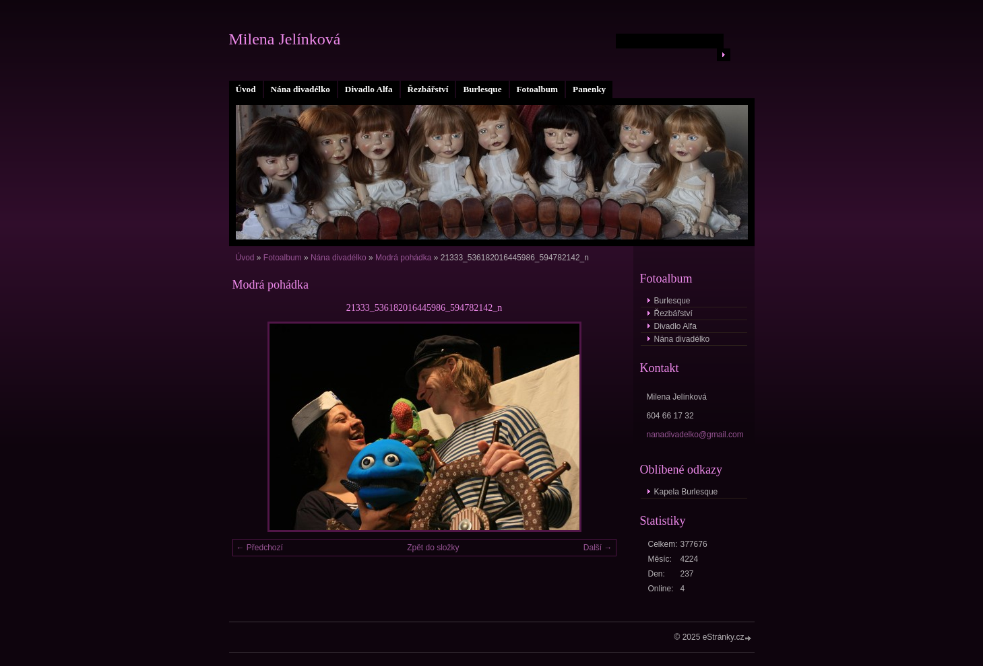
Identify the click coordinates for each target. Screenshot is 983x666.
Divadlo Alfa (369, 89)
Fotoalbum (538, 89)
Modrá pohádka (403, 257)
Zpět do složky (433, 547)
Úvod (246, 89)
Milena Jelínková (285, 39)
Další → (597, 547)
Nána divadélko (300, 89)
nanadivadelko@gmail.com (695, 434)
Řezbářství (428, 89)
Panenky (589, 89)
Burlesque (482, 89)
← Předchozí (259, 547)
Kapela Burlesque (686, 491)
